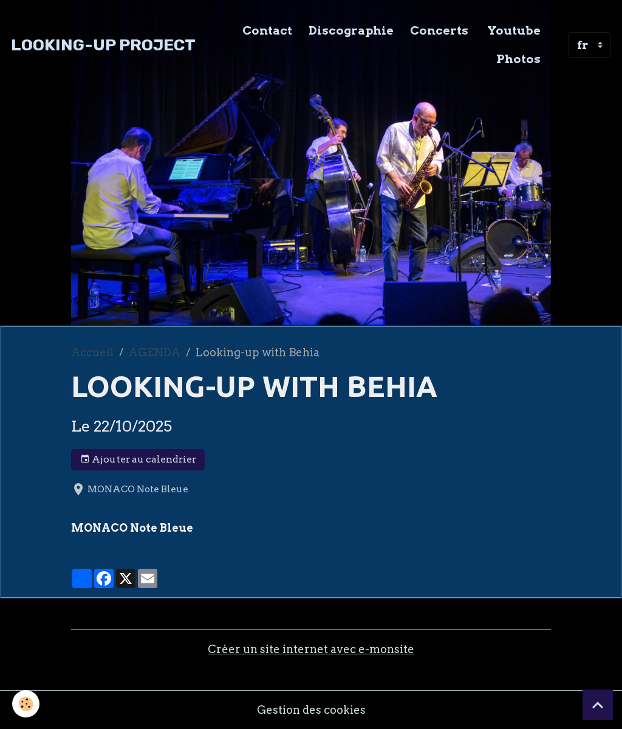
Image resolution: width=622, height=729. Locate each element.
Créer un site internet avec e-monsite (311, 649)
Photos (518, 59)
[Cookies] (25, 703)
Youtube (513, 30)
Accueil (92, 352)
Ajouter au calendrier (138, 459)
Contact (267, 30)
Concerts (439, 30)
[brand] (103, 45)
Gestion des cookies (311, 710)
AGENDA (154, 352)
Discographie (351, 30)
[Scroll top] (598, 705)
